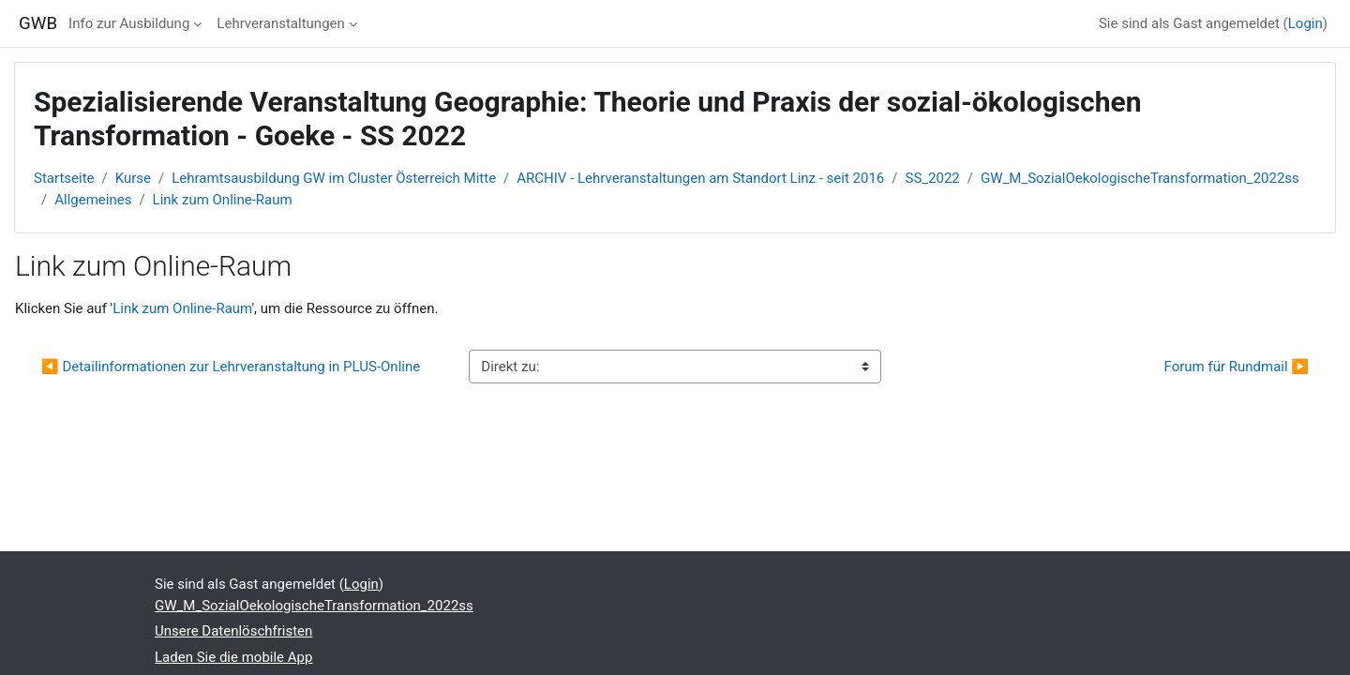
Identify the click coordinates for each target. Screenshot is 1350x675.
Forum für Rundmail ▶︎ (1236, 366)
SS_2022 (933, 178)
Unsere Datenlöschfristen (233, 630)
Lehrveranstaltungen (280, 23)
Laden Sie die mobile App (233, 657)
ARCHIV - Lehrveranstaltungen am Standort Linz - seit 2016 (700, 178)
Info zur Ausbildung (128, 23)
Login (1305, 23)
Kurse (133, 178)
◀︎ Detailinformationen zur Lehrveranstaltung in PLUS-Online (230, 366)
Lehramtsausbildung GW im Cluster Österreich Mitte (334, 178)
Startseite (64, 178)
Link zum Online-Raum (222, 199)
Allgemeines (92, 199)
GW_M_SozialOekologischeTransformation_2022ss (1140, 178)
